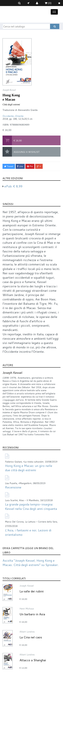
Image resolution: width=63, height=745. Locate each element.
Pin (30, 166)
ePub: (13, 186)
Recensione (13, 487)
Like (20, 166)
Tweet (8, 166)
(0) (48, 3)
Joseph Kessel (12, 373)
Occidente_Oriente (13, 116)
